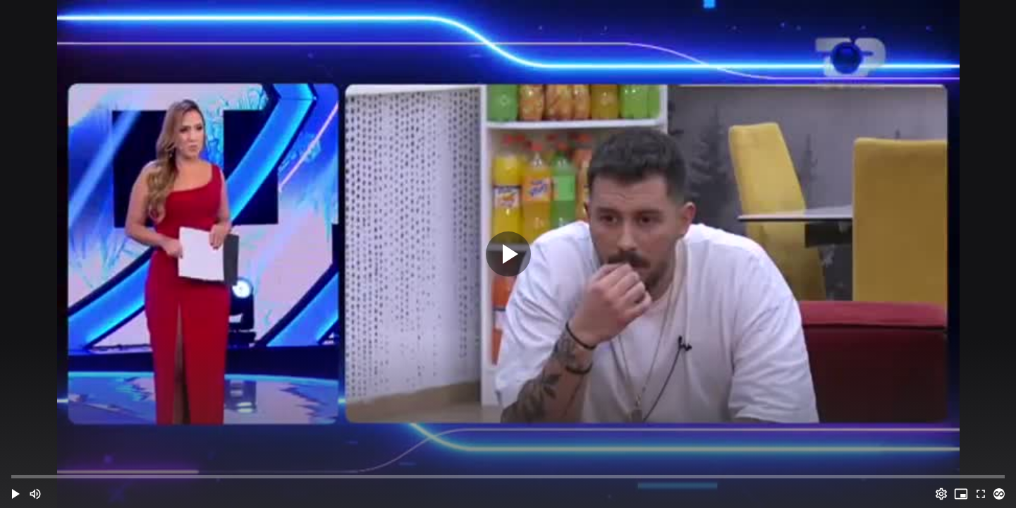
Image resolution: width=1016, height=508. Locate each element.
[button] (15, 493)
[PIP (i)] (961, 493)
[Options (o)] (941, 493)
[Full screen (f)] (980, 493)
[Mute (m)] (35, 493)
